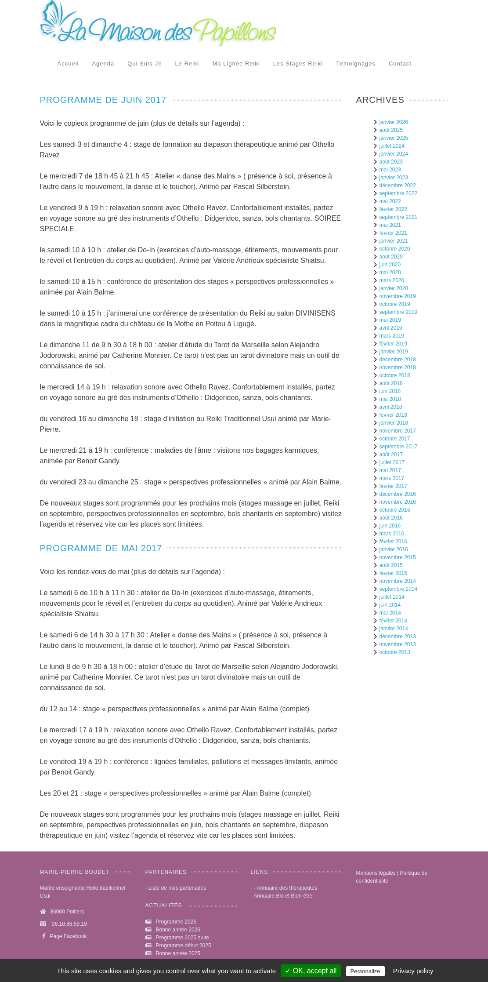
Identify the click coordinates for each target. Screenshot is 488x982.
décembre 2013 (398, 636)
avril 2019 (391, 328)
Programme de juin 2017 (103, 100)
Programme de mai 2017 (101, 548)
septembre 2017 (399, 447)
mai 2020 (390, 272)
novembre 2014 (398, 581)
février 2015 (393, 573)
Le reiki (187, 63)
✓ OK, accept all (310, 971)
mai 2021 (390, 225)
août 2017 (391, 454)
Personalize (365, 971)
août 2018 (391, 383)
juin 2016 (390, 526)
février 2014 (393, 621)
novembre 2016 (398, 502)
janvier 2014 (394, 629)
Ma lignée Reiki (236, 63)
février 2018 (393, 415)
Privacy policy (413, 971)
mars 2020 (392, 280)
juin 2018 (390, 391)
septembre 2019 (399, 312)
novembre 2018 (398, 367)
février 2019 (393, 344)
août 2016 (391, 518)
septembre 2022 (399, 193)
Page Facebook (63, 936)
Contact (400, 63)
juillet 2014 (392, 597)
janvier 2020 (394, 288)
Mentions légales (376, 873)
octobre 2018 (395, 375)
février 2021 (393, 233)
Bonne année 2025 (178, 953)
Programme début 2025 (183, 945)
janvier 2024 (394, 154)
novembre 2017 (398, 431)
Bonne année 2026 (178, 930)
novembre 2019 (398, 296)
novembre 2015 (398, 557)
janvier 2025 (394, 138)
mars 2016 (392, 534)
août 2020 (391, 257)
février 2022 (393, 209)
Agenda (103, 63)
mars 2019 (392, 336)
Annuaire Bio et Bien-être (282, 896)
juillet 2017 (392, 462)
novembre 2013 (398, 644)
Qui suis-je (144, 63)
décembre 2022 (398, 185)
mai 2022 (390, 201)
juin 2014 (390, 605)
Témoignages (356, 63)
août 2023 (391, 162)
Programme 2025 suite (182, 938)
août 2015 (391, 565)
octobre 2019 (395, 304)
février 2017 (393, 486)
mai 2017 (390, 470)
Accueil (68, 63)
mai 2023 (390, 170)
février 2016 (393, 541)
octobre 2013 (395, 652)
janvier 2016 (394, 549)
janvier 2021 (394, 241)
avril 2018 (391, 407)
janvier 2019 (394, 352)
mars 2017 (392, 478)
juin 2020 (390, 265)
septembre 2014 (399, 589)
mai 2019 (390, 320)
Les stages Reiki (298, 63)
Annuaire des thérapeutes (287, 888)
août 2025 (391, 130)
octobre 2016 (395, 510)
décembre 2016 (398, 494)
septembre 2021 (399, 217)
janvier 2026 (394, 122)
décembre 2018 (398, 359)
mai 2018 (390, 399)
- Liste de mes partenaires (175, 888)
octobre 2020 (395, 249)
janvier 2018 (394, 423)
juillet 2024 (392, 146)
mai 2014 (390, 613)
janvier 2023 (394, 178)
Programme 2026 (176, 922)
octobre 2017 (395, 439)
